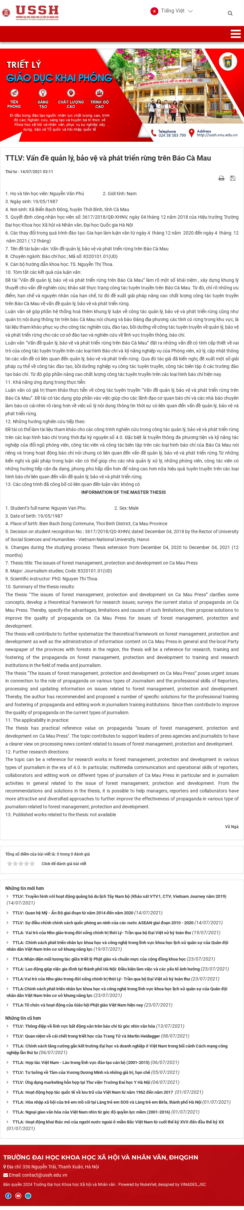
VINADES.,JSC (193, 1188)
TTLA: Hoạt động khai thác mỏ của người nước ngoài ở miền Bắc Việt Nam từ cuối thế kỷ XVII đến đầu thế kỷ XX (118, 1126)
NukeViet (148, 1188)
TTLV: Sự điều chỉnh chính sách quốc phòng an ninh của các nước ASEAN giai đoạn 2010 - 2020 (103, 926)
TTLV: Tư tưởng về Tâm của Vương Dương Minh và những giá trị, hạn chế (81, 1076)
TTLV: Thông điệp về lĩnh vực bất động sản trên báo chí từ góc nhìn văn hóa (84, 1030)
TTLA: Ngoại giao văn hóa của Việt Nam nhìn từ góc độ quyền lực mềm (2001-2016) (91, 1116)
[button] (167, 13)
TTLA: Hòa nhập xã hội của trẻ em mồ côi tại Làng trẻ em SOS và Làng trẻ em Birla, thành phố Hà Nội (107, 1106)
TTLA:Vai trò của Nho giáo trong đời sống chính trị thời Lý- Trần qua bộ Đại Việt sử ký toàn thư (101, 982)
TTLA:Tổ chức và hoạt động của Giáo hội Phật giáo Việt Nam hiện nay (78, 1009)
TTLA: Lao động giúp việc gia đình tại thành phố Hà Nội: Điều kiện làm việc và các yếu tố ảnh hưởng (106, 973)
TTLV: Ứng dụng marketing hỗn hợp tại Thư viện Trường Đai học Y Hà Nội (81, 1086)
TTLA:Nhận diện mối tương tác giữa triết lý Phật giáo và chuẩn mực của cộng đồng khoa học (99, 963)
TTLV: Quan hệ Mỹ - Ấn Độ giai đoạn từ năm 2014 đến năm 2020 (73, 916)
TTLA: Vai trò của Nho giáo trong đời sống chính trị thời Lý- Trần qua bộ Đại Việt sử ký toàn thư (102, 936)
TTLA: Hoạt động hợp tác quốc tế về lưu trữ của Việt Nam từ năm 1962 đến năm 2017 (93, 1096)
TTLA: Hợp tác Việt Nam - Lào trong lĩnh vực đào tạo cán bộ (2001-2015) (81, 1066)
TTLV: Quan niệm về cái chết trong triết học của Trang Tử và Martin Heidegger (86, 1040)
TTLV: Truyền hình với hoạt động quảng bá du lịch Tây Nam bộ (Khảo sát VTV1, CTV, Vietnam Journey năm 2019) (119, 900)
